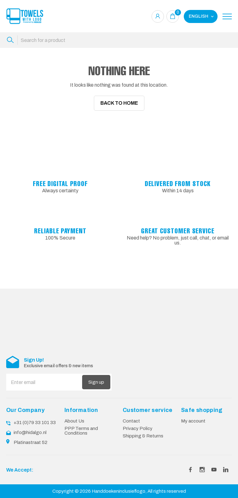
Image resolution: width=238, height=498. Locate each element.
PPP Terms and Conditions (81, 426)
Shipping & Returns (143, 431)
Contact (131, 416)
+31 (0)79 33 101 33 (35, 417)
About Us (74, 416)
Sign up (96, 377)
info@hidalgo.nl (30, 427)
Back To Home (119, 103)
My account (193, 416)
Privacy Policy (137, 423)
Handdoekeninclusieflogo (118, 486)
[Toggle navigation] (227, 16)
